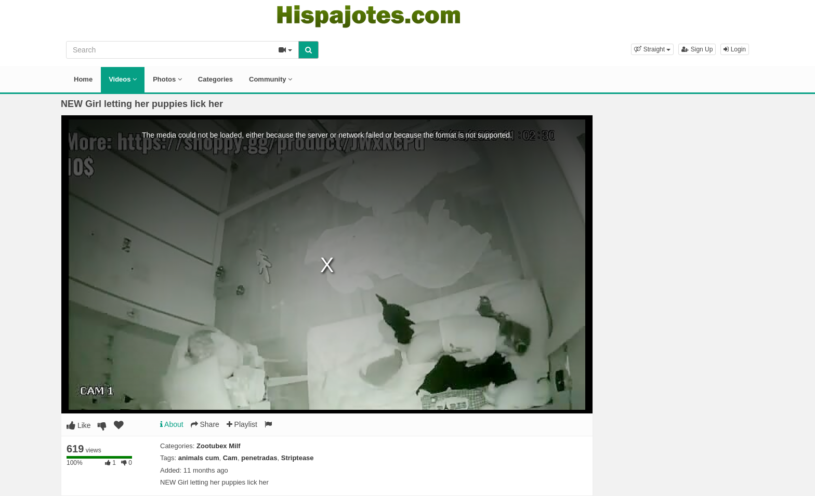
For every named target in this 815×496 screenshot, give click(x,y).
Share (205, 424)
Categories (215, 79)
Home (83, 79)
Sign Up (697, 49)
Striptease (297, 458)
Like (79, 425)
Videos (123, 79)
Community (270, 79)
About (171, 424)
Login (735, 49)
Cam (230, 458)
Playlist (242, 424)
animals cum (198, 458)
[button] (652, 49)
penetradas (259, 458)
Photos (167, 79)
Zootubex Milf (218, 446)
